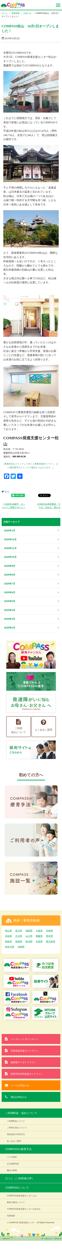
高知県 (8, 936)
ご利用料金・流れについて (21, 1113)
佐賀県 (39, 941)
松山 (7, 491)
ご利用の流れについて (17, 1128)
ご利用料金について (16, 1121)
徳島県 (8, 941)
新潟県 (28, 941)
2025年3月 (9, 619)
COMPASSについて (17, 1187)
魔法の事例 (12, 1170)
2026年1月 (9, 530)
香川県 (18, 930)
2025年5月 (9, 601)
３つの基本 (12, 1157)
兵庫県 (49, 930)
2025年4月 (9, 610)
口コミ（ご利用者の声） (19, 1178)
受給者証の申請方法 (16, 1134)
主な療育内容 (13, 1164)
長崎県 (18, 941)
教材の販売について (16, 1202)
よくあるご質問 (43, 725)
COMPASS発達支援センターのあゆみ (24, 1209)
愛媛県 (39, 936)
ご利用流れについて (18, 726)
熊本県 (49, 936)
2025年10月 (10, 557)
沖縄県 (21, 946)
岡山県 (8, 930)
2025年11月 (10, 548)
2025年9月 (9, 566)
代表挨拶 (11, 1216)
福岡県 (28, 930)
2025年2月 (9, 627)
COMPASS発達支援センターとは (22, 1196)
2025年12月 (10, 539)
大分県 (18, 936)
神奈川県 (9, 946)
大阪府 (39, 930)
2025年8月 (9, 574)
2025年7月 (9, 583)
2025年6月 (9, 592)
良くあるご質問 (14, 1141)
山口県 (28, 936)
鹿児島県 (50, 941)
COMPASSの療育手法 (18, 1149)
